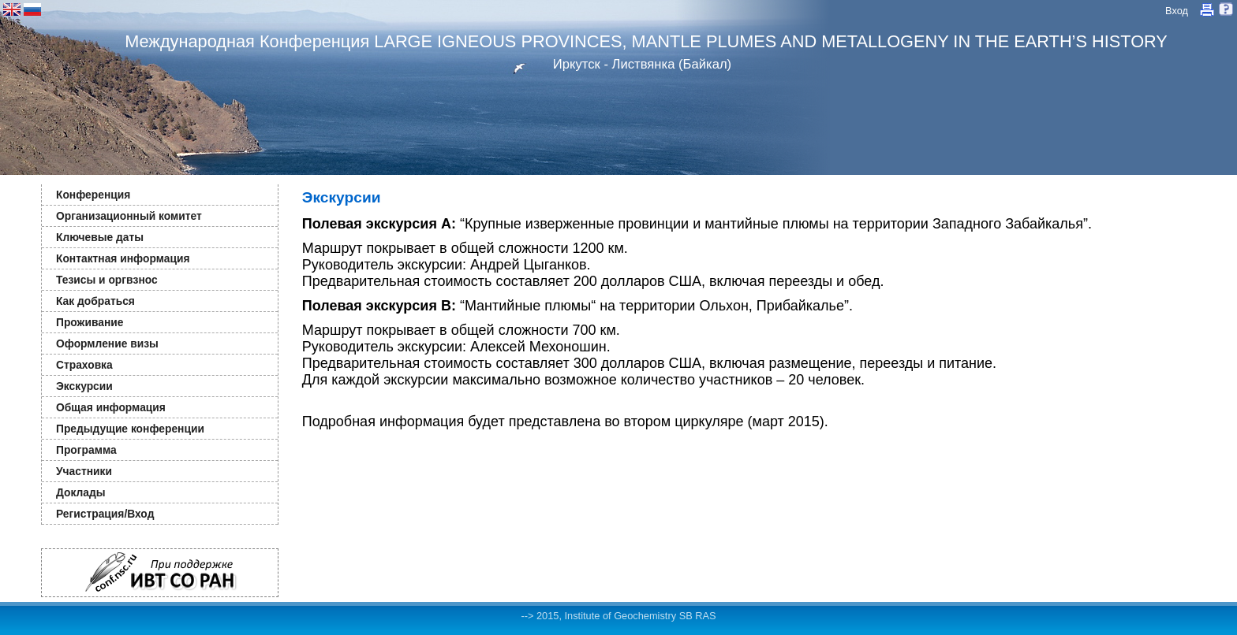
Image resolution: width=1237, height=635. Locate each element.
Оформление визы (107, 343)
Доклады (81, 492)
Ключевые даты (100, 237)
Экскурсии (84, 386)
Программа (86, 450)
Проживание (89, 322)
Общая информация (111, 407)
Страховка (84, 364)
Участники (84, 471)
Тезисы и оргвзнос (107, 279)
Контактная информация (122, 258)
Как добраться (95, 301)
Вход (1176, 11)
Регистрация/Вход (105, 513)
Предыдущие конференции (130, 428)
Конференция (93, 194)
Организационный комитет (129, 216)
